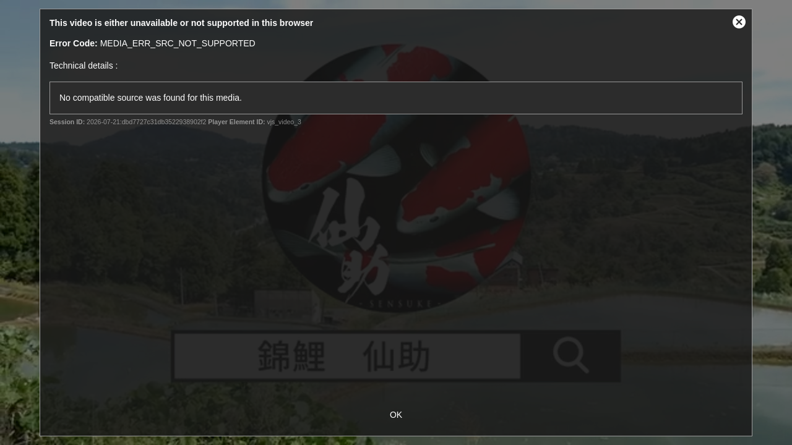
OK (396, 415)
